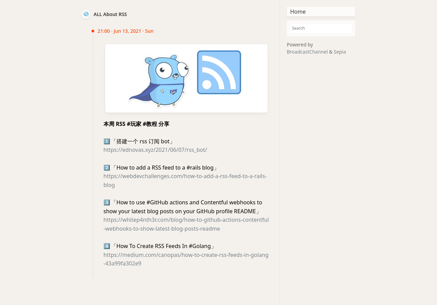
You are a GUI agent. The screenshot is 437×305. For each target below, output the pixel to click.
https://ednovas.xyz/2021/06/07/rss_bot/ (155, 150)
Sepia (340, 51)
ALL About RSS (110, 14)
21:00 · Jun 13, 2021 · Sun (126, 31)
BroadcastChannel (308, 51)
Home (298, 11)
